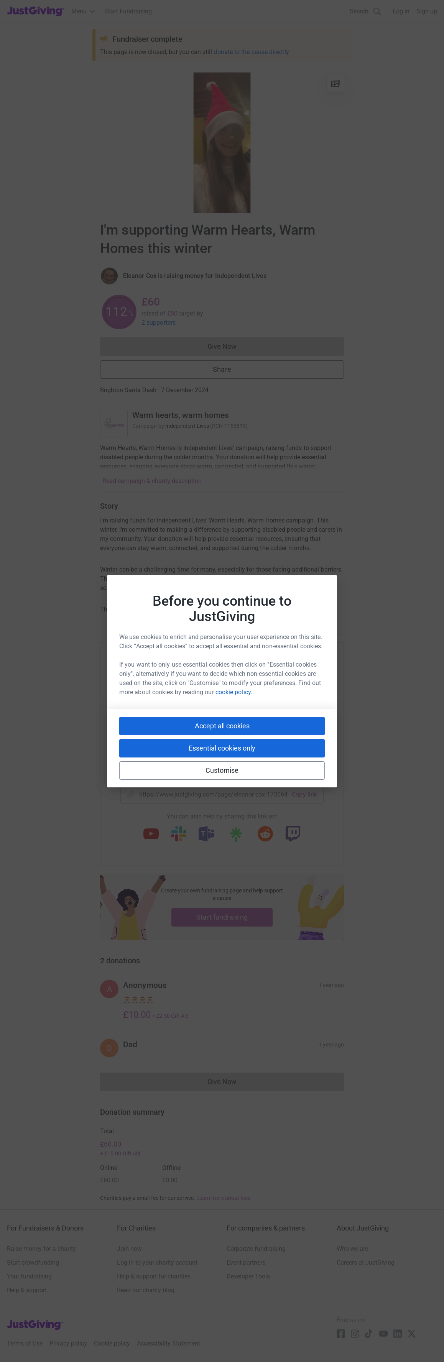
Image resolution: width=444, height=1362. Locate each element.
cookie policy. (233, 692)
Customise (222, 770)
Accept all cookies (222, 726)
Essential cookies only (222, 748)
